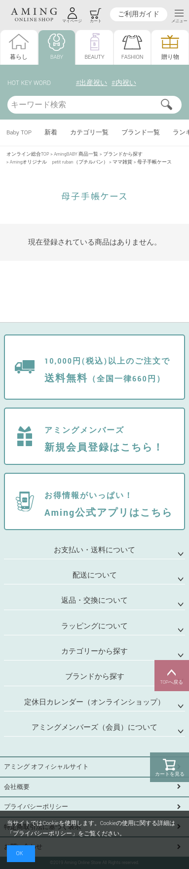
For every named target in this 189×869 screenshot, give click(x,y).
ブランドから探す (123, 154)
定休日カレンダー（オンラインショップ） (94, 702)
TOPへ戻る (171, 676)
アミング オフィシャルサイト (46, 767)
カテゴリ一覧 (89, 132)
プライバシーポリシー (36, 807)
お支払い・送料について (94, 550)
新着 (50, 132)
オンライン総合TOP (27, 154)
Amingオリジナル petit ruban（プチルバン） (59, 162)
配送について (95, 575)
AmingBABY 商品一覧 (76, 154)
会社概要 (17, 787)
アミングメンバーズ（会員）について (94, 727)
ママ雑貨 (122, 162)
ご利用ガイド (138, 14)
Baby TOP (19, 132)
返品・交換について (94, 600)
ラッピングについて (94, 626)
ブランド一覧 (140, 132)
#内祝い (124, 83)
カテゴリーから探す (94, 651)
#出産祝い (92, 83)
